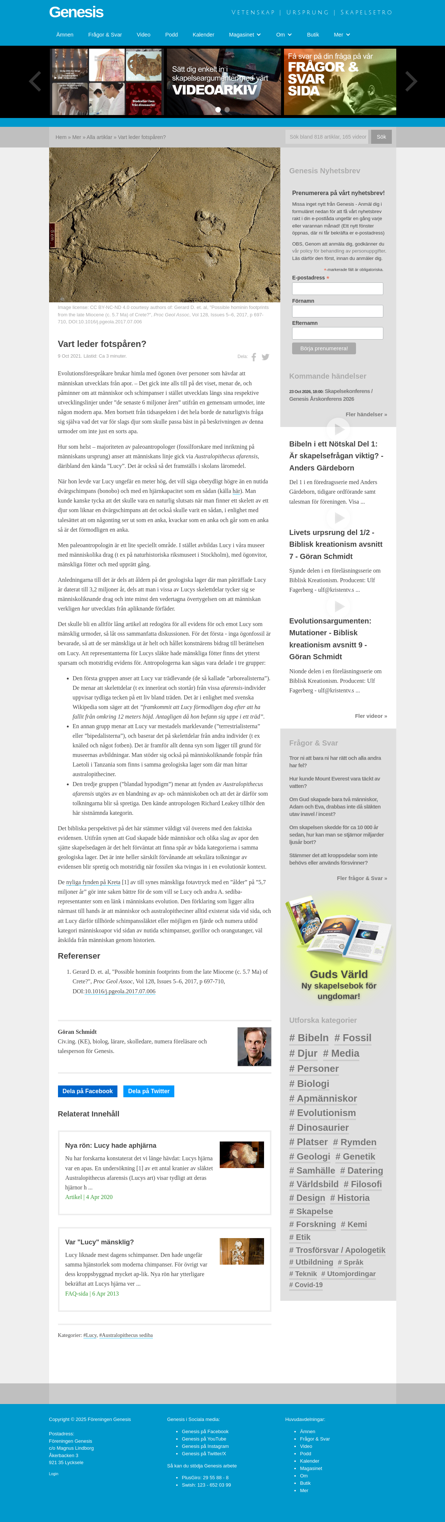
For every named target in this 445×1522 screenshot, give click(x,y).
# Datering (361, 1170)
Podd (171, 35)
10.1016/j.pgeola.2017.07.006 (110, 321)
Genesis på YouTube (204, 1439)
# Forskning (312, 1224)
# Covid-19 (306, 1285)
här (236, 491)
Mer (76, 137)
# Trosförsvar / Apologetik (337, 1250)
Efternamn (305, 323)
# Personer (314, 1068)
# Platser (308, 1142)
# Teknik (303, 1274)
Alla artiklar (99, 137)
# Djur (303, 1053)
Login (53, 1474)
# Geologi (309, 1156)
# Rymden (355, 1142)
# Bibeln (309, 1037)
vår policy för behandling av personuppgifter (338, 251)
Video (143, 35)
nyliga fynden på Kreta (93, 882)
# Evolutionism (322, 1113)
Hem (61, 137)
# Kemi (354, 1224)
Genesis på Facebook (205, 1431)
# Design (307, 1198)
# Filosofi (363, 1184)
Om (304, 1475)
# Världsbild (314, 1184)
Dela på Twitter (149, 1091)
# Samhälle (312, 1170)
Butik (313, 35)
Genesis (76, 12)
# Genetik (355, 1156)
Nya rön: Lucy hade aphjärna (111, 1145)
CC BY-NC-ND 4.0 (109, 307)
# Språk (350, 1262)
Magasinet (311, 1468)
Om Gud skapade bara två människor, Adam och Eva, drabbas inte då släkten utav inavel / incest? (334, 806)
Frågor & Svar (105, 35)
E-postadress (310, 277)
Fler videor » (371, 716)
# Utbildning (311, 1262)
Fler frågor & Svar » (362, 878)
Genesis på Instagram (205, 1446)
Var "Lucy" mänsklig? (99, 1242)
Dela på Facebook (87, 1091)
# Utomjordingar (348, 1274)
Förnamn (303, 301)
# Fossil (353, 1037)
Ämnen (65, 35)
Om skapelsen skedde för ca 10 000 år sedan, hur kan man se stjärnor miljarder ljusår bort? (336, 834)
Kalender (204, 35)
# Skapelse (311, 1211)
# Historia (350, 1198)
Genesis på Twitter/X (204, 1453)
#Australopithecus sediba (126, 1335)
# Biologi (309, 1083)
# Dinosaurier (319, 1127)
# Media (341, 1053)
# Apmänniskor (323, 1098)
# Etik (300, 1237)
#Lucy (90, 1335)
